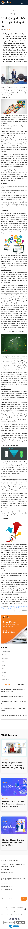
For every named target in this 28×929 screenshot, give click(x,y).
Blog (3, 676)
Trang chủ (7, 907)
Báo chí (4, 669)
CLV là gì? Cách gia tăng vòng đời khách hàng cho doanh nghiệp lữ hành (13, 842)
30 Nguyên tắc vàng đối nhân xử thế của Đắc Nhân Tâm (14, 716)
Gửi (24, 899)
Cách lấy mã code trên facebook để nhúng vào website (13, 709)
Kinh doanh (5, 658)
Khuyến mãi (19, 907)
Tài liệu (4, 665)
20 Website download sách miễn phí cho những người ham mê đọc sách (13, 690)
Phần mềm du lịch (6, 679)
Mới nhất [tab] (21, 685)
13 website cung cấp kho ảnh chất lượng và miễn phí (13, 702)
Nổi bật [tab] (7, 685)
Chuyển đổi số (6, 651)
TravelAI (4, 672)
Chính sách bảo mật (16, 909)
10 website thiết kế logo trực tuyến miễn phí (12, 696)
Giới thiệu (13, 907)
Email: (7, 872)
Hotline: (6, 890)
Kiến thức (4, 662)
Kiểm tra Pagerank (9, 922)
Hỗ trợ (23, 909)
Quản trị (4, 655)
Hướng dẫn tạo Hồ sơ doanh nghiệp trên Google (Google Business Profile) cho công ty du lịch (13, 765)
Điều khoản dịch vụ (6, 909)
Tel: (5, 869)
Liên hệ (13, 911)
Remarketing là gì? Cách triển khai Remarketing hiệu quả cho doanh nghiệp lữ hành (13, 804)
